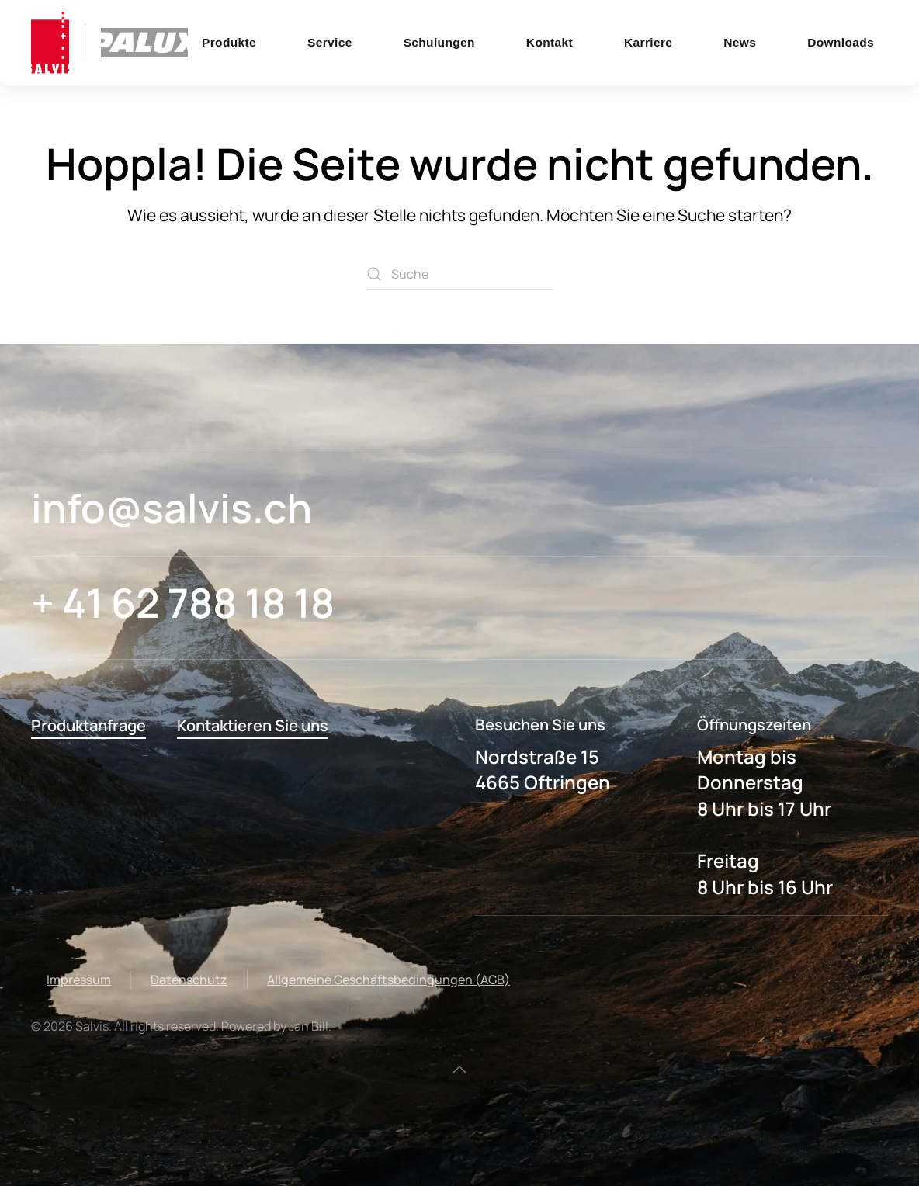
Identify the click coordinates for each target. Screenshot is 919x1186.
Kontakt (549, 42)
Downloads (840, 42)
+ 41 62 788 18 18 (183, 602)
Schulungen (439, 42)
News (739, 42)
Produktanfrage (88, 725)
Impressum (79, 979)
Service (329, 42)
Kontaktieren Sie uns (252, 725)
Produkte (229, 42)
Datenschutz (189, 979)
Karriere (648, 42)
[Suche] (459, 274)
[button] (459, 1069)
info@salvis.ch (171, 508)
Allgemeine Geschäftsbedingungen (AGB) (388, 979)
